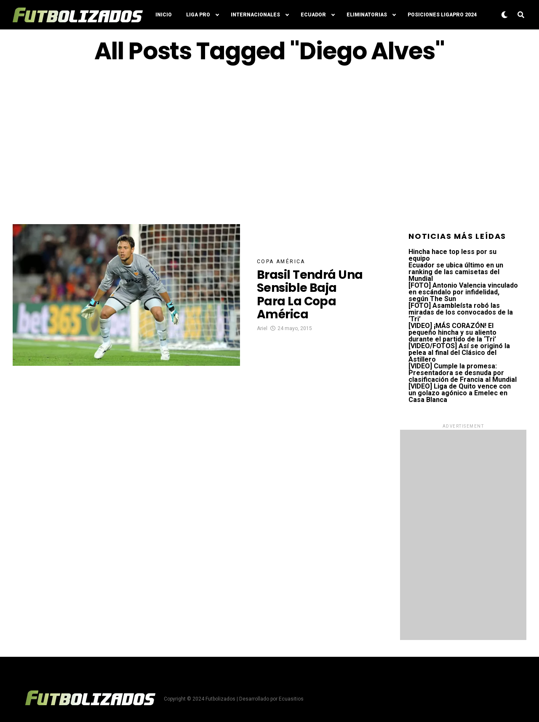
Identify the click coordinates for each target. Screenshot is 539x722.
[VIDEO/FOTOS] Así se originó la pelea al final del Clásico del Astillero (459, 352)
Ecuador (313, 15)
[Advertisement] (269, 144)
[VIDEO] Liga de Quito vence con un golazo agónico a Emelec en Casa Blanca (459, 393)
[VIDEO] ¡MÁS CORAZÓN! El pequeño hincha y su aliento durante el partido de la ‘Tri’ (452, 332)
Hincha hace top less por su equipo (452, 255)
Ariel (262, 328)
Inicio (163, 15)
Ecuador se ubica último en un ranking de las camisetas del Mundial (455, 272)
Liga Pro (198, 15)
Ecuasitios (291, 699)
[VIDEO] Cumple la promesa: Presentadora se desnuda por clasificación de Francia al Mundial (462, 372)
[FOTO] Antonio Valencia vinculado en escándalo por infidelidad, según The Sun (463, 292)
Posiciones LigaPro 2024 (442, 15)
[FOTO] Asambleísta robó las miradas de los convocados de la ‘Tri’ (460, 312)
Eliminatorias (367, 15)
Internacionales (255, 15)
